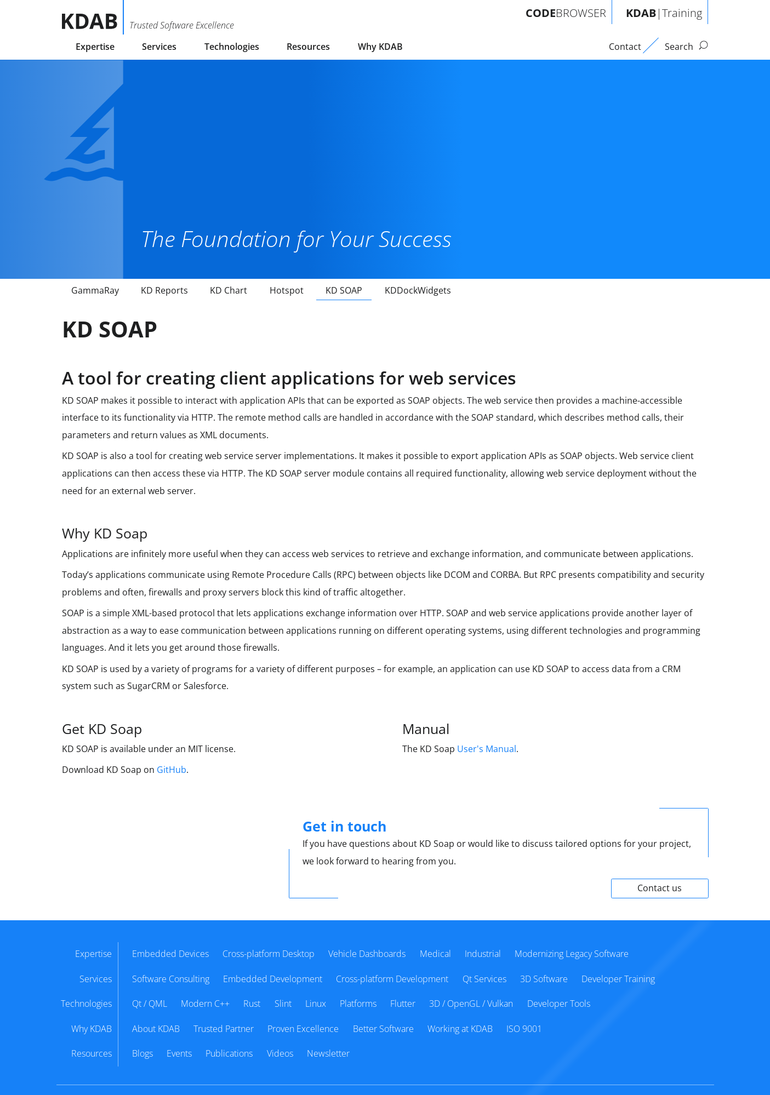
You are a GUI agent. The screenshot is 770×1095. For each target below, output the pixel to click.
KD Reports (164, 290)
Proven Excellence (303, 1029)
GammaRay (95, 290)
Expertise (95, 47)
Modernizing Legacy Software (572, 954)
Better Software (383, 1029)
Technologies (231, 47)
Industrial (483, 954)
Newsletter (328, 1053)
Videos (280, 1053)
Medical (435, 954)
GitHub (171, 770)
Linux (315, 1003)
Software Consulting (170, 979)
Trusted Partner (223, 1029)
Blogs (142, 1053)
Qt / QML (149, 1003)
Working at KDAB (460, 1029)
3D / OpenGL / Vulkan (471, 1003)
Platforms (358, 1003)
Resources (308, 47)
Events (179, 1053)
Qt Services (484, 979)
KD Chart (228, 290)
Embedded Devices (170, 954)
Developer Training (618, 979)
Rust (251, 1003)
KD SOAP (344, 290)
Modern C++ (205, 1003)
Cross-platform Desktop (269, 954)
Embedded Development (272, 979)
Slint (283, 1003)
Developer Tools (558, 1003)
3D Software (544, 979)
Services (159, 47)
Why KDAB (380, 47)
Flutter (402, 1003)
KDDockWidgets (418, 290)
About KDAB (156, 1029)
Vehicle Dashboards (367, 954)
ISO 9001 (524, 1029)
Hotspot (287, 290)
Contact (625, 47)
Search (686, 47)
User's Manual (486, 749)
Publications (229, 1053)
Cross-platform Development (392, 979)
